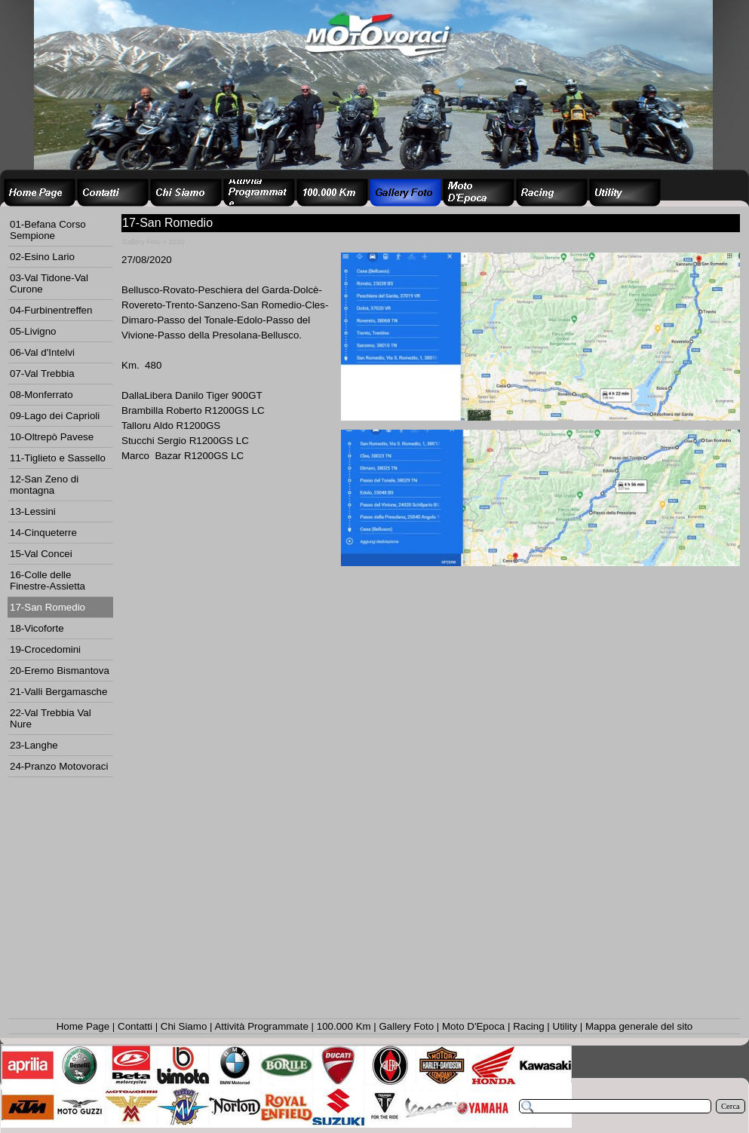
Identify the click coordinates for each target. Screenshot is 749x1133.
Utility (565, 1026)
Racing (529, 1026)
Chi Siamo (184, 1026)
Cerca (730, 1106)
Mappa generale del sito (638, 1026)
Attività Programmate (261, 1026)
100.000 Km (344, 1026)
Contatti (135, 1026)
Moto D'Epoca (473, 1026)
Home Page (83, 1026)
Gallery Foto (406, 1026)
